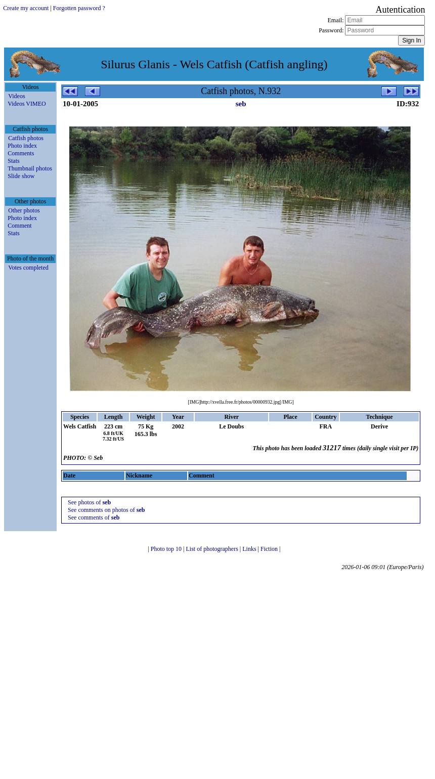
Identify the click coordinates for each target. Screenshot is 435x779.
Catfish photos (26, 138)
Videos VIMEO (27, 103)
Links (249, 548)
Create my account (26, 8)
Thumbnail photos (30, 168)
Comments (21, 153)
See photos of (89, 502)
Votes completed (28, 267)
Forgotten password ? (79, 8)
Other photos (23, 210)
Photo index (22, 145)
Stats (13, 160)
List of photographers (213, 548)
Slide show (21, 176)
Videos (16, 96)
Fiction (269, 548)
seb (241, 104)
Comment (19, 225)
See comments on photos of (106, 509)
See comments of (93, 517)
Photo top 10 (167, 548)
